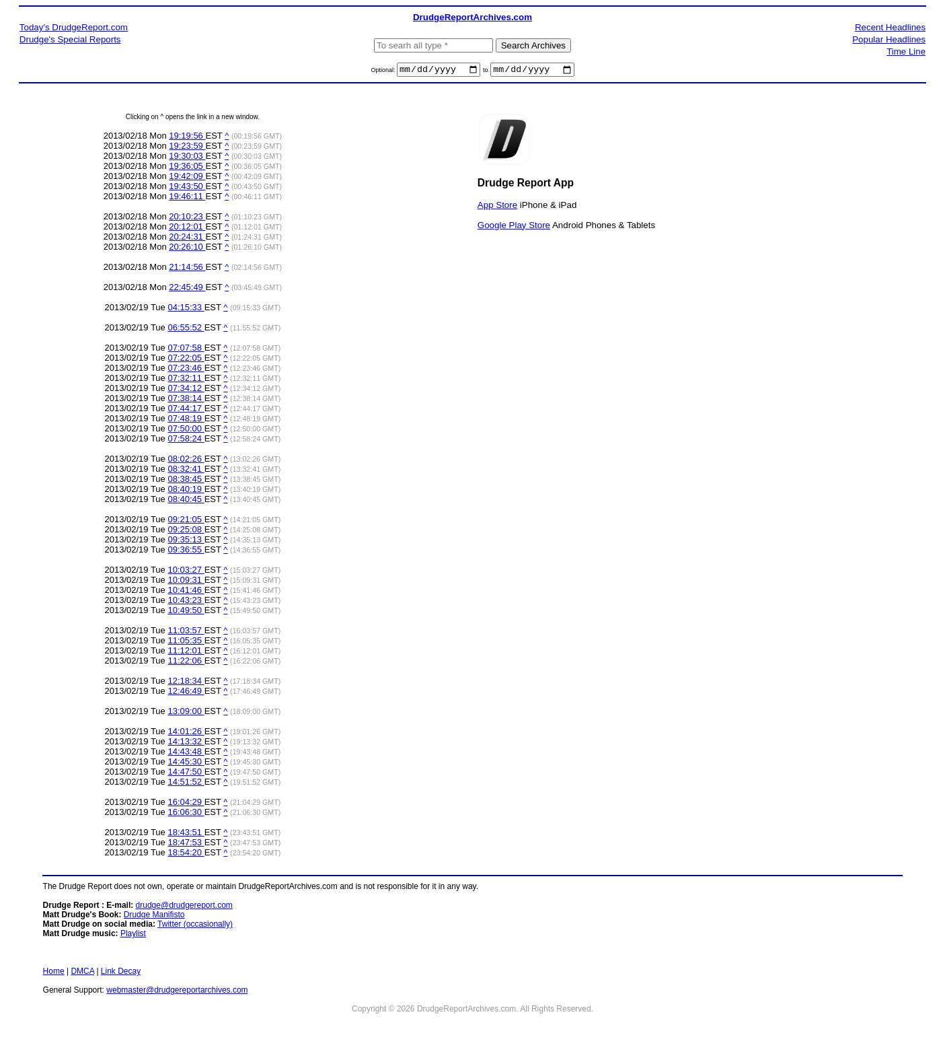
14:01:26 (185, 733)
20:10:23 (187, 218)
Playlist (133, 935)
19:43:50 (187, 188)
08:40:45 (185, 501)
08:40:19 (185, 491)
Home (54, 973)
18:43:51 (185, 834)
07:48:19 (185, 420)
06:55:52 (185, 329)
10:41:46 (185, 592)
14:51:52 (185, 784)
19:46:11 (187, 198)
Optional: (384, 72)
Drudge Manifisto (154, 916)
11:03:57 (185, 632)
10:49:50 (185, 612)
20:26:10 (187, 249)
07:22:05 (185, 360)
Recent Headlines (890, 27)
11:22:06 (185, 663)
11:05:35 (185, 642)
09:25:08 (185, 531)
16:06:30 (185, 814)
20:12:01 (187, 228)
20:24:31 (187, 239)
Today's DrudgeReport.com (74, 27)
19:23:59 (187, 148)
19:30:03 (187, 158)
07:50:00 (185, 430)
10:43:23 (185, 602)
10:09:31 (185, 582)
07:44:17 (185, 410)
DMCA (82, 973)
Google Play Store (514, 226)
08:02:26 (185, 461)
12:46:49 (185, 693)
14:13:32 (185, 743)
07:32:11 (185, 380)
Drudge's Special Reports (70, 39)
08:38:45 (185, 481)
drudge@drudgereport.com (184, 907)
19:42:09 (187, 178)
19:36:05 (187, 168)
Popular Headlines (888, 39)
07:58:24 (185, 440)
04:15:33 (185, 309)
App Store (497, 206)
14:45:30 (185, 763)
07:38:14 (185, 400)
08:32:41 (185, 471)
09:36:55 (185, 551)
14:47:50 (185, 774)
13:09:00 (185, 713)
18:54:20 (185, 854)
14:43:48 (185, 753)
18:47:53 (185, 844)
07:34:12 (185, 390)
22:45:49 (187, 289)
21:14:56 (187, 269)
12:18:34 (185, 683)
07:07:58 (185, 350)
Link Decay (121, 973)
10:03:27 (185, 572)
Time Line (905, 51)
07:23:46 (185, 370)
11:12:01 (185, 652)
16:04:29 (185, 804)
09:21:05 (185, 521)
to (485, 72)
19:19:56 (187, 138)
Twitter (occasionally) (195, 926)
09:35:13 (185, 541)
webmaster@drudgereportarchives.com (177, 992)
